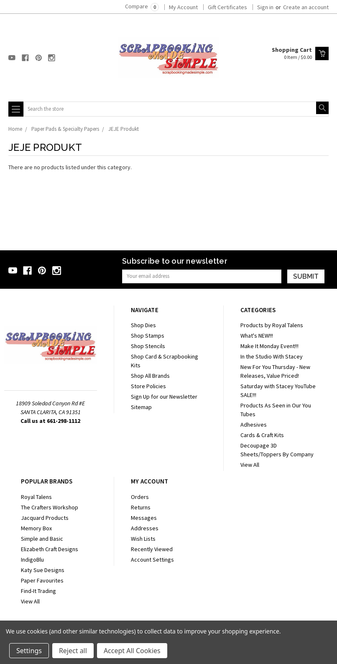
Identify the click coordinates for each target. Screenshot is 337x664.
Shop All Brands (150, 375)
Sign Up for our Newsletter (164, 396)
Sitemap (141, 407)
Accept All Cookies (132, 650)
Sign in (265, 7)
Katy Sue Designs (42, 570)
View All (249, 464)
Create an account (306, 7)
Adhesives (253, 424)
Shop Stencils (148, 346)
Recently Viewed (152, 549)
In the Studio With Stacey (271, 356)
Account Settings (152, 559)
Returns (141, 507)
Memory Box (36, 528)
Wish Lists (143, 538)
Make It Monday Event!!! (269, 346)
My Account (183, 7)
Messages (144, 518)
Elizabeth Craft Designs (49, 549)
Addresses (144, 528)
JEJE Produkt (123, 128)
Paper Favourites (42, 580)
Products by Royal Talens (271, 325)
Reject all (73, 650)
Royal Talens (36, 497)
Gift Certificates (227, 7)
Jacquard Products (45, 518)
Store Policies (148, 386)
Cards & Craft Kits (262, 435)
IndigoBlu (32, 559)
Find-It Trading (38, 591)
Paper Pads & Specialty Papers (65, 128)
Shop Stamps (147, 335)
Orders (140, 497)
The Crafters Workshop (49, 507)
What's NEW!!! (256, 335)
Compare (142, 6)
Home (15, 128)
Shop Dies (143, 325)
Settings (29, 650)
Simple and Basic (42, 538)
